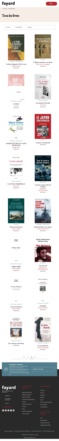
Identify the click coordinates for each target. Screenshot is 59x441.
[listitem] (3, 410)
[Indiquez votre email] (41, 369)
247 (28, 357)
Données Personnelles (36, 431)
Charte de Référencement (48, 431)
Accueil (5, 8)
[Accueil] (8, 3)
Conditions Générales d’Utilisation (22, 431)
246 (24, 357)
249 (35, 357)
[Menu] (51, 4)
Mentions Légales (9, 431)
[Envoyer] (53, 369)
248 (31, 357)
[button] (9, 27)
